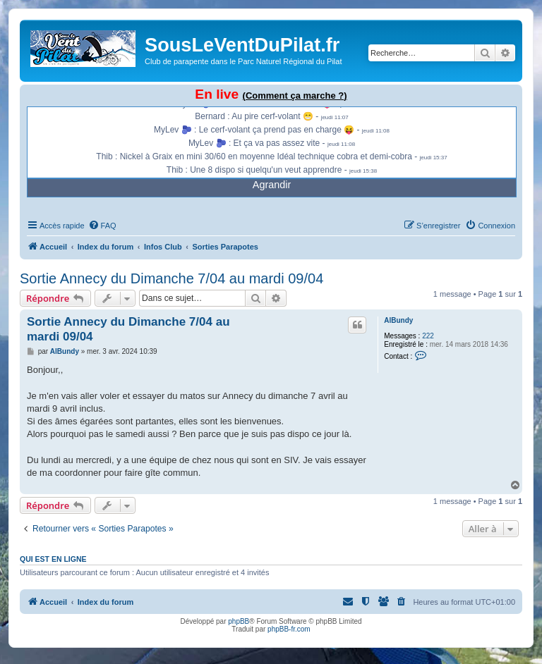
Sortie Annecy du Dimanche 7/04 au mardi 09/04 (171, 278)
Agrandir (272, 184)
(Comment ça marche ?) (295, 95)
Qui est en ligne (53, 559)
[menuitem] (102, 225)
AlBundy (398, 320)
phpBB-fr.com (289, 629)
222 (428, 336)
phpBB (238, 621)
